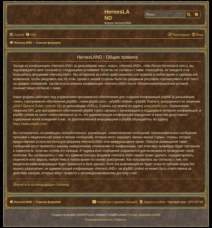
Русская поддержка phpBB (143, 214)
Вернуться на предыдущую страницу (41, 184)
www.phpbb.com (155, 106)
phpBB (80, 214)
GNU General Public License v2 (37, 106)
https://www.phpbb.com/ (30, 124)
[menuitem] (31, 34)
